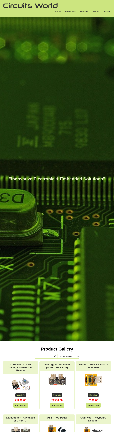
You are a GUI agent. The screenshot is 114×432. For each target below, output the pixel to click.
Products (70, 11)
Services (84, 11)
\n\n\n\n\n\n (68, 356)
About (58, 11)
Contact (95, 11)
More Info (21, 395)
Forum (106, 11)
